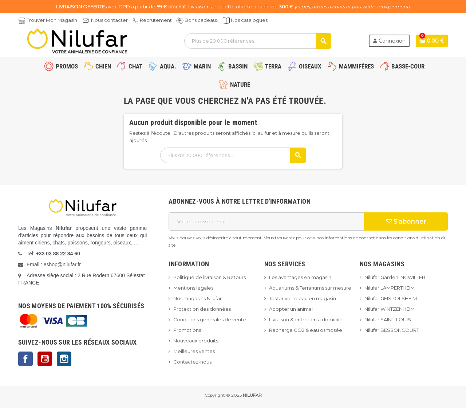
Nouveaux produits (195, 341)
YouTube (44, 359)
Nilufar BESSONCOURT (391, 330)
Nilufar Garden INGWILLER (394, 277)
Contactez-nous (192, 362)
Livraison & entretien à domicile (306, 319)
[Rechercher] (257, 41)
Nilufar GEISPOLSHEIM (390, 298)
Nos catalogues (249, 20)
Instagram (64, 359)
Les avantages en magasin (300, 277)
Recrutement (156, 20)
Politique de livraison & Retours (209, 277)
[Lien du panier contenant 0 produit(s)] (432, 41)
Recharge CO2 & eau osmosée (305, 330)
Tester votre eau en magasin (302, 298)
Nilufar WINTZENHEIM (389, 309)
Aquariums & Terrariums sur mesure (310, 288)
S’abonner (406, 221)
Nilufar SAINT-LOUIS (387, 319)
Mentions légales (193, 288)
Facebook (25, 359)
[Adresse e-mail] (266, 221)
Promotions (187, 330)
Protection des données (202, 309)
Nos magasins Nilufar (197, 298)
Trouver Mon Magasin (52, 20)
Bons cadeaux (201, 20)
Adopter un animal (291, 309)
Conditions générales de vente (209, 319)
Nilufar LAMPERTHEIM (389, 288)
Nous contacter (109, 20)
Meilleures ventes (194, 351)
